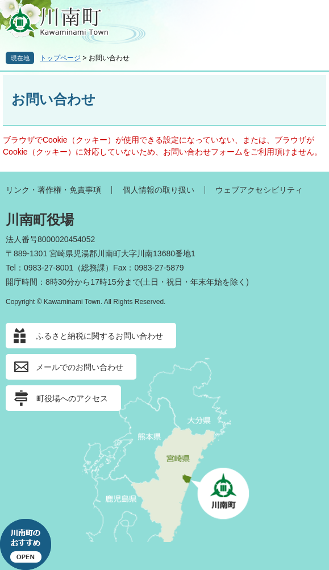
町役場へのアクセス (72, 398)
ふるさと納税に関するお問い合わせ (99, 335)
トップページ (60, 58)
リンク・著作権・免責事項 (53, 189)
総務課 (93, 267)
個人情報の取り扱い (158, 189)
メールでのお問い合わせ (79, 367)
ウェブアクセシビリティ (259, 189)
